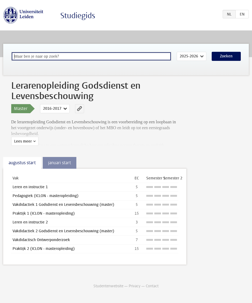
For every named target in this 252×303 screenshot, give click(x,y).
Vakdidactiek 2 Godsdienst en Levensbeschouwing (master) (63, 231)
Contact (152, 286)
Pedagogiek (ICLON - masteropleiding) (45, 195)
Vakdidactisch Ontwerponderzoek (41, 239)
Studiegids (77, 16)
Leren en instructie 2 (30, 222)
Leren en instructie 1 (30, 187)
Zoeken (226, 56)
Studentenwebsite (108, 286)
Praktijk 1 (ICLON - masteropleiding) (44, 213)
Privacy (134, 286)
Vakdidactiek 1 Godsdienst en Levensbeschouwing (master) (63, 204)
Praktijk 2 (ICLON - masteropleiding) (44, 248)
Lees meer (23, 141)
